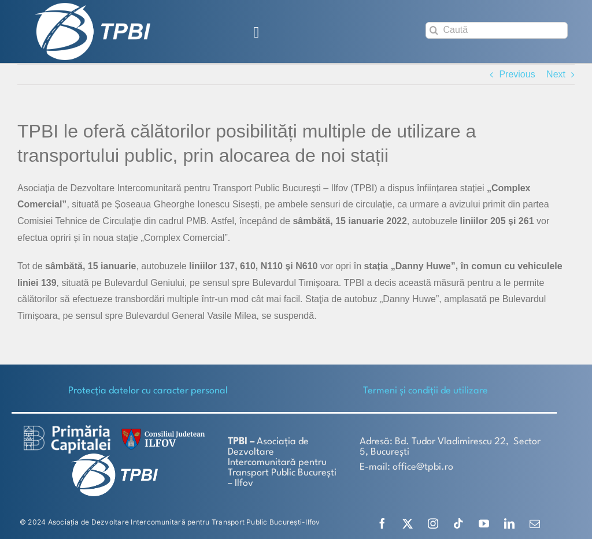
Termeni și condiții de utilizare (425, 391)
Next (555, 74)
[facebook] (382, 523)
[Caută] (497, 30)
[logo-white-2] (67, 429)
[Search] (434, 30)
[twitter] (407, 523)
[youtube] (484, 523)
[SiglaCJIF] (161, 431)
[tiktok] (458, 523)
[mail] (535, 523)
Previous (517, 74)
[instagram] (433, 523)
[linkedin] (509, 523)
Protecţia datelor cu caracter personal (148, 391)
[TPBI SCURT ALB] (92, 7)
